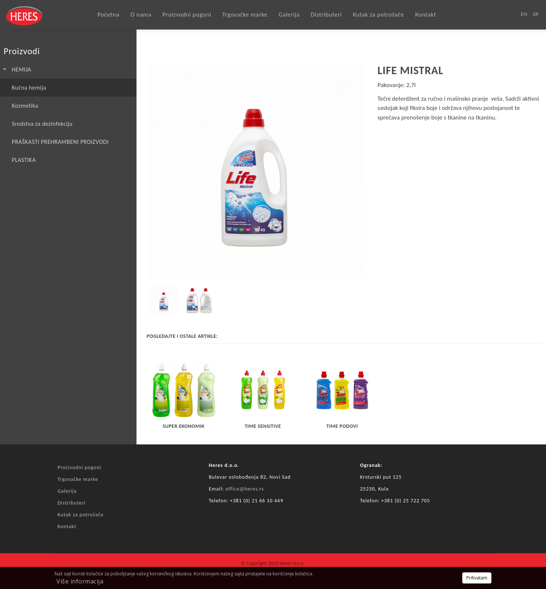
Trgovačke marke (244, 14)
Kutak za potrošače (378, 14)
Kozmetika (25, 105)
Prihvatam (476, 578)
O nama (140, 14)
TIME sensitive (263, 426)
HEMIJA (21, 69)
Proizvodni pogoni (186, 14)
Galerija (289, 14)
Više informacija (79, 581)
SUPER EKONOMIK (184, 426)
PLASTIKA (24, 159)
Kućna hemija (29, 87)
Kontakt (425, 14)
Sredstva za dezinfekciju (42, 123)
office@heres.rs (244, 489)
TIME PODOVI (342, 426)
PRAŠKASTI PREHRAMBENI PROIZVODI (60, 141)
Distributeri (326, 14)
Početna (108, 14)
